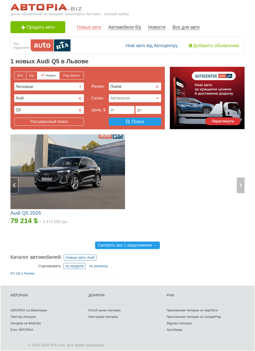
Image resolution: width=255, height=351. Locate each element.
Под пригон (71, 75)
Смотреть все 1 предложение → (127, 245)
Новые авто (89, 27)
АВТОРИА (19, 295)
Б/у (31, 75)
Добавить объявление (216, 45)
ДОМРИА (96, 295)
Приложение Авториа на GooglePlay (194, 317)
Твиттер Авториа (23, 317)
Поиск (135, 121)
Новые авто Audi (80, 257)
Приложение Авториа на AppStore (192, 310)
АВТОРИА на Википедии (28, 310)
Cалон (97, 98)
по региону (98, 266)
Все (20, 75)
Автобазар (174, 330)
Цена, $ (98, 110)
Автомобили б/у (124, 27)
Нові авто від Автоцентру (152, 45)
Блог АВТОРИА (21, 330)
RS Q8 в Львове (22, 273)
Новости (157, 27)
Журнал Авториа (179, 323)
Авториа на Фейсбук (25, 323)
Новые (51, 75)
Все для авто (186, 27)
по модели (74, 266)
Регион (97, 86)
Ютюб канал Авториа (104, 310)
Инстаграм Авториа (103, 317)
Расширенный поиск (49, 121)
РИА (170, 295)
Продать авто (38, 27)
